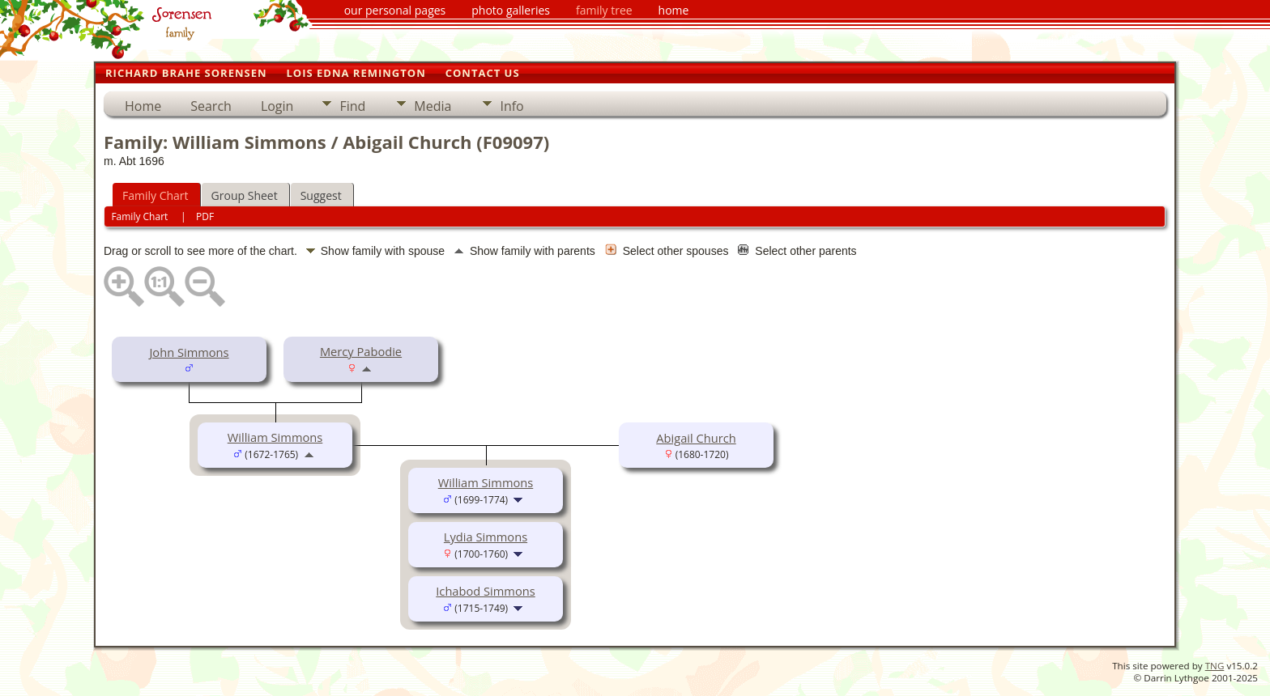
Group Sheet (244, 195)
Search (211, 106)
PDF (205, 216)
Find (352, 106)
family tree (604, 10)
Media (432, 106)
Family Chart (155, 195)
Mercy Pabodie (361, 351)
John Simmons (188, 352)
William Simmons (275, 437)
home (673, 10)
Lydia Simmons (485, 536)
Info (511, 106)
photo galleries (510, 10)
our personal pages (395, 10)
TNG (1215, 666)
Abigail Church (695, 438)
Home (143, 106)
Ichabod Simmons (485, 591)
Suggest (321, 195)
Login (277, 106)
